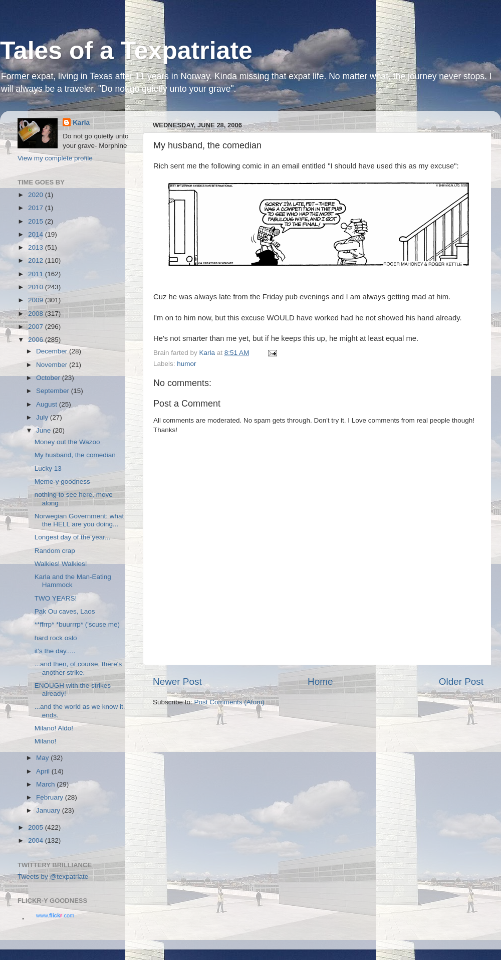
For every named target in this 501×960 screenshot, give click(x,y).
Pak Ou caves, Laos (65, 611)
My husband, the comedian (75, 455)
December (52, 351)
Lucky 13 (48, 468)
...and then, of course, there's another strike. (78, 668)
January (49, 810)
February (50, 797)
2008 (36, 313)
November (52, 364)
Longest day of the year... (73, 537)
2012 (36, 260)
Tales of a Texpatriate (126, 51)
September (53, 391)
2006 (36, 339)
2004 (36, 840)
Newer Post (177, 681)
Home (320, 681)
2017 (36, 208)
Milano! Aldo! (54, 728)
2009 (36, 300)
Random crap (55, 550)
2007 (36, 326)
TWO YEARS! (56, 598)
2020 (36, 195)
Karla (81, 122)
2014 (36, 234)
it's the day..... (55, 651)
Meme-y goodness (62, 481)
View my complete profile (55, 158)
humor (186, 363)
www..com (55, 915)
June (44, 430)
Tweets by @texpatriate (53, 876)
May (43, 757)
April (44, 771)
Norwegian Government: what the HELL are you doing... (79, 520)
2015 (36, 221)
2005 (36, 827)
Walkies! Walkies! (61, 563)
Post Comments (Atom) (229, 702)
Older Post (461, 681)
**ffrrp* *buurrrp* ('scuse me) (77, 624)
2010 (36, 287)
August (47, 404)
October (49, 377)
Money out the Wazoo (67, 442)
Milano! (46, 741)
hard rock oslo (56, 638)
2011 (36, 274)
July (43, 417)
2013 (36, 247)
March (46, 784)
